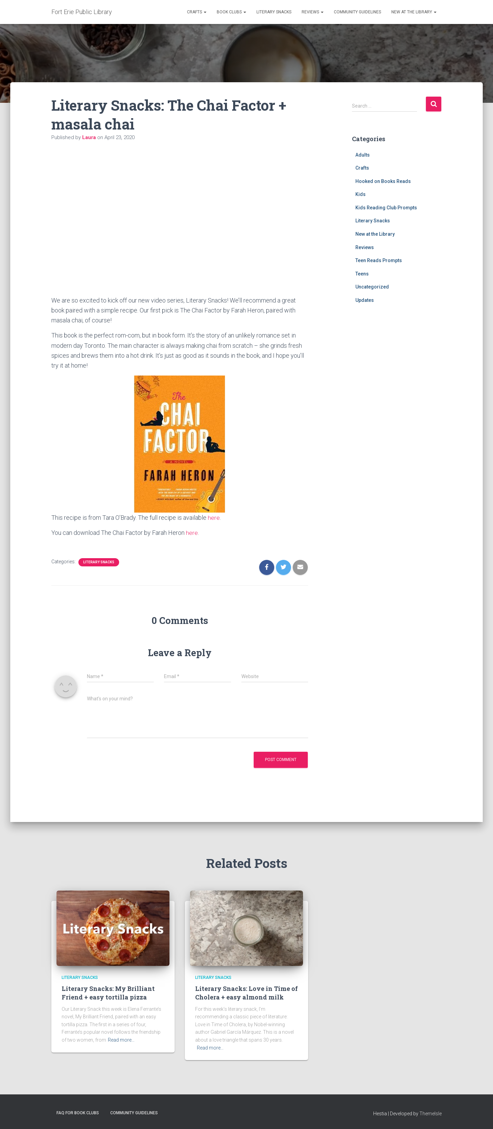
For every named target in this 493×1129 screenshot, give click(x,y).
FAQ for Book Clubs (77, 1112)
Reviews (313, 12)
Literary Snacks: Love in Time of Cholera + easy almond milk (246, 992)
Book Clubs (231, 12)
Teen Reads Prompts (378, 260)
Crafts (196, 12)
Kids (360, 194)
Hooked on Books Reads (383, 181)
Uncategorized (372, 287)
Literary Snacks (273, 12)
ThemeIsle (430, 1113)
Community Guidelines (357, 12)
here (214, 517)
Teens (362, 274)
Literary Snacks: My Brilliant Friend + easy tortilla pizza (108, 992)
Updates (364, 300)
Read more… (121, 1040)
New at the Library (414, 12)
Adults (362, 155)
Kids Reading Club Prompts (386, 207)
